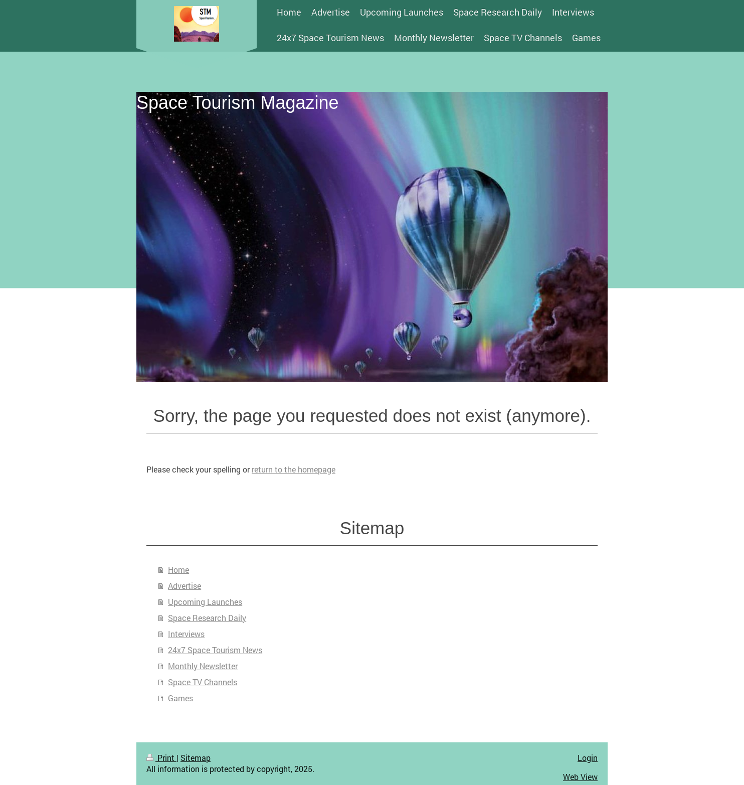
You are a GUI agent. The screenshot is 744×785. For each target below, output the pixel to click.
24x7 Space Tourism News (215, 650)
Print (161, 757)
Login (588, 757)
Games (180, 698)
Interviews (186, 634)
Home (178, 569)
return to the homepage (293, 469)
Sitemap (195, 757)
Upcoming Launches (205, 601)
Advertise (184, 585)
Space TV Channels (202, 682)
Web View (580, 776)
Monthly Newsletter (203, 666)
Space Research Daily (207, 617)
